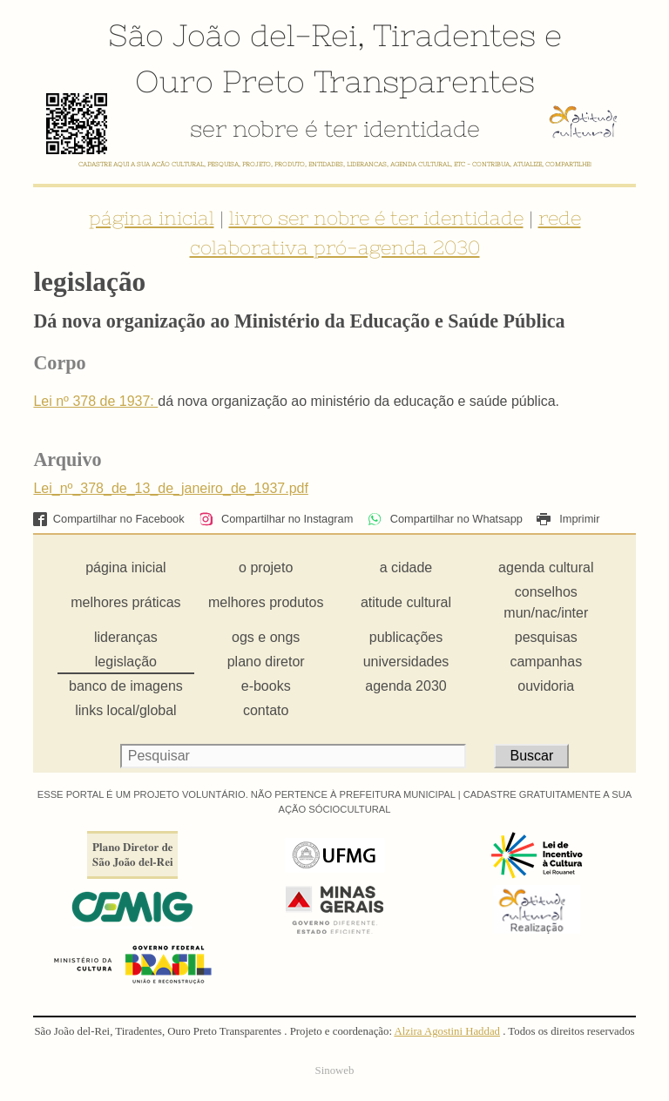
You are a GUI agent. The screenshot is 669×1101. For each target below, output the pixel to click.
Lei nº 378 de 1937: (95, 401)
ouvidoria (545, 686)
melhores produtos (266, 602)
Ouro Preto (220, 81)
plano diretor (266, 661)
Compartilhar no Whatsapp (445, 518)
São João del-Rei (232, 34)
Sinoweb (335, 1070)
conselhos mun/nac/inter (545, 602)
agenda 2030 (405, 686)
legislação (126, 661)
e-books (266, 686)
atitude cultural (406, 602)
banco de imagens (126, 686)
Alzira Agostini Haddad (447, 1031)
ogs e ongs (266, 637)
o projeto (266, 567)
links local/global (126, 710)
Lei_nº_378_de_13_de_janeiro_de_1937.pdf (170, 488)
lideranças (126, 637)
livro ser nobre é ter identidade (376, 217)
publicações (406, 637)
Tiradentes (454, 34)
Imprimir (568, 518)
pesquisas (546, 637)
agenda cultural (545, 567)
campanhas (546, 661)
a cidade (406, 567)
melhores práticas (125, 602)
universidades (406, 661)
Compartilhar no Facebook (108, 518)
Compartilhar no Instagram (276, 518)
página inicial (151, 217)
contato (265, 710)
